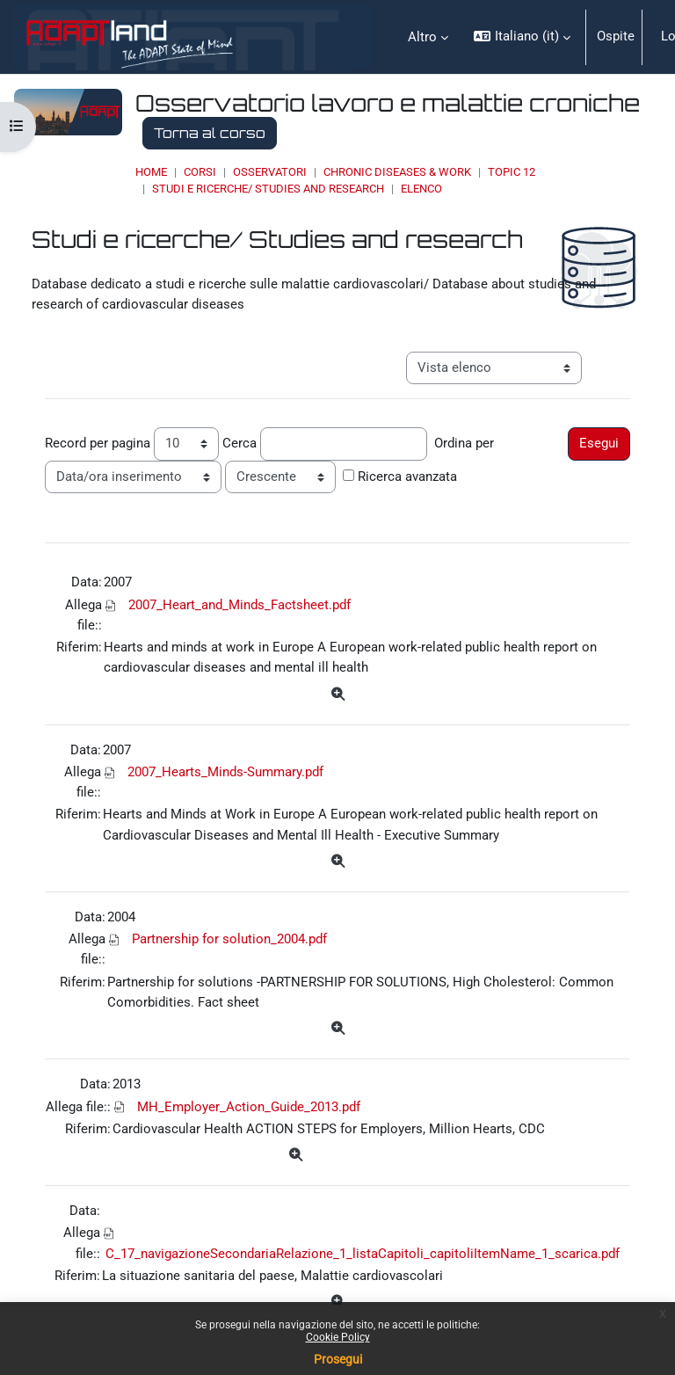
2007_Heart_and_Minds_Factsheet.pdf (239, 605)
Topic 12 (511, 171)
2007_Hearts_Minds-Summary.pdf (225, 772)
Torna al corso (209, 133)
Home (151, 171)
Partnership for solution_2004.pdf (229, 939)
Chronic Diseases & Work (397, 171)
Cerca (239, 443)
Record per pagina (97, 443)
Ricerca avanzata (407, 476)
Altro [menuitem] (422, 37)
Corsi (200, 171)
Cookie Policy (338, 1337)
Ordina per (464, 443)
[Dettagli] (337, 694)
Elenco (421, 188)
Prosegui (338, 1359)
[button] (521, 37)
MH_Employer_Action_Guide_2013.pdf (248, 1107)
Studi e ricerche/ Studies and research (268, 188)
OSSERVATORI (270, 171)
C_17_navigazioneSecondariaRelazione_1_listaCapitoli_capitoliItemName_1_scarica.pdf (362, 1254)
